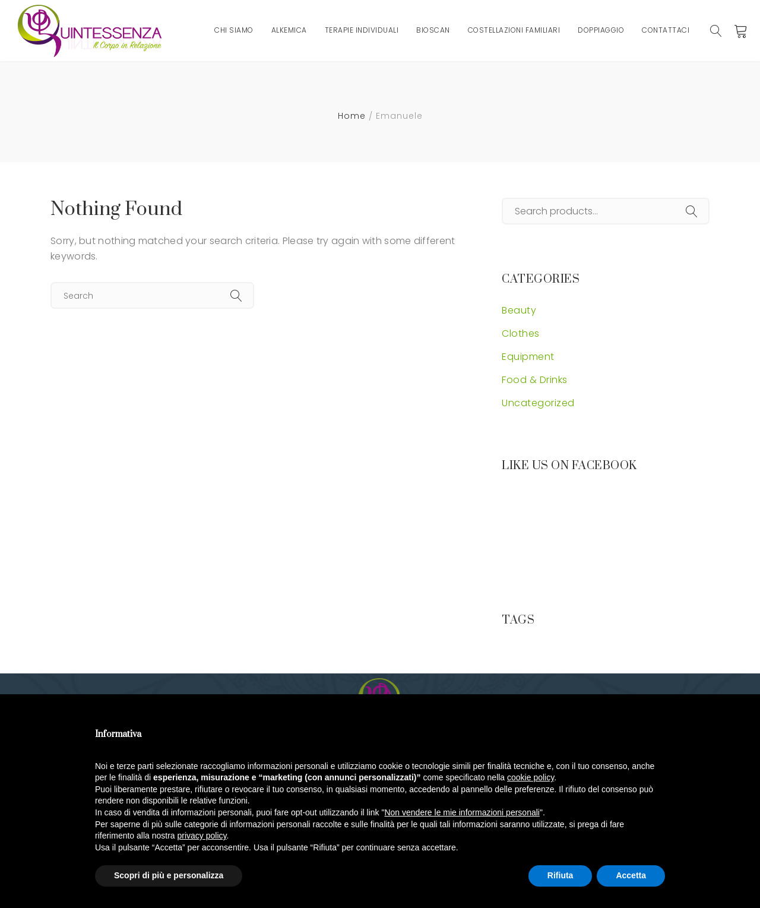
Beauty (519, 310)
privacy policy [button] (202, 835)
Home (352, 116)
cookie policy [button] (530, 777)
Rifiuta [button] (560, 875)
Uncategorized (538, 403)
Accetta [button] (631, 875)
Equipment (528, 356)
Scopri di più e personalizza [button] (168, 875)
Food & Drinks (535, 380)
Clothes (521, 333)
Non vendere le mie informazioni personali (461, 812)
